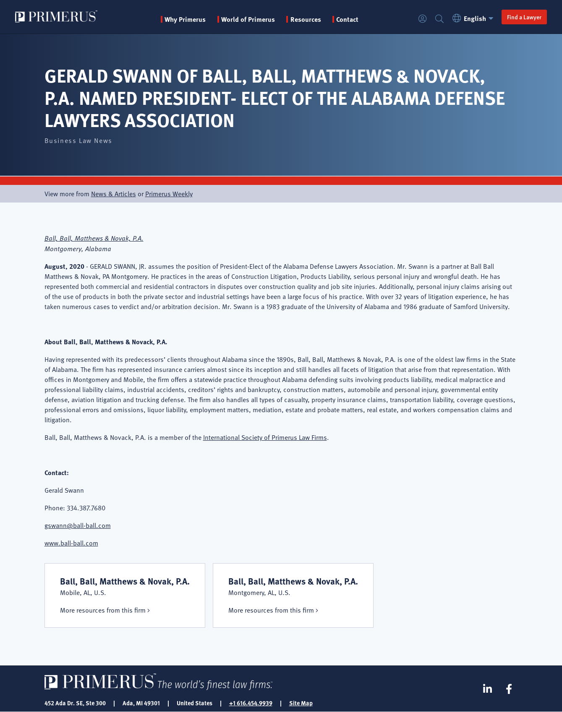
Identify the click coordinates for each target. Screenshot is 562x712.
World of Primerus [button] (248, 19)
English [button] (474, 18)
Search (439, 19)
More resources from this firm (103, 610)
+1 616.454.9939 (250, 703)
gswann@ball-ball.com (77, 525)
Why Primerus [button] (185, 19)
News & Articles (113, 194)
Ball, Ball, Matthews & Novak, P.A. (94, 237)
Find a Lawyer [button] (524, 17)
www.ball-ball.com (71, 543)
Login (422, 19)
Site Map (301, 703)
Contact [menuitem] (347, 19)
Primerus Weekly (169, 194)
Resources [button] (305, 19)
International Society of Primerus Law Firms (265, 437)
